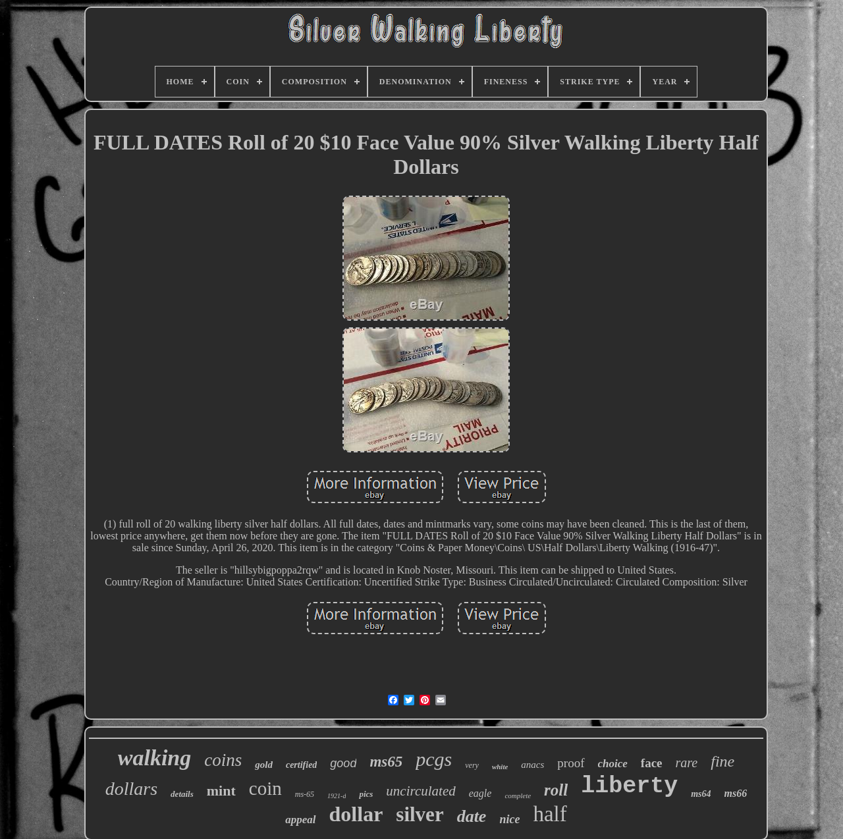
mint (221, 790)
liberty (629, 786)
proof (570, 763)
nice (509, 819)
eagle (480, 793)
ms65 (385, 761)
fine (722, 761)
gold (264, 764)
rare (687, 762)
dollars (131, 788)
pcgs (434, 759)
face (652, 763)
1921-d (336, 795)
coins (223, 760)
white (500, 767)
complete (517, 795)
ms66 (736, 793)
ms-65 (304, 794)
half (549, 814)
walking (154, 757)
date (472, 816)
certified (301, 765)
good (343, 763)
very (472, 765)
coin (265, 788)
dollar (356, 814)
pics (366, 794)
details (182, 794)
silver (419, 814)
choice (613, 763)
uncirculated (420, 791)
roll (556, 790)
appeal (300, 819)
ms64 (701, 794)
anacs (532, 764)
